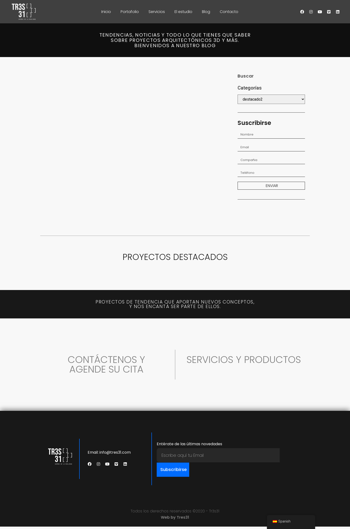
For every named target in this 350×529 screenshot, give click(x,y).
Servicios (157, 11)
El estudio (183, 11)
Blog (206, 11)
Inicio (106, 11)
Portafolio (130, 11)
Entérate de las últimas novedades (189, 447)
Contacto (229, 11)
